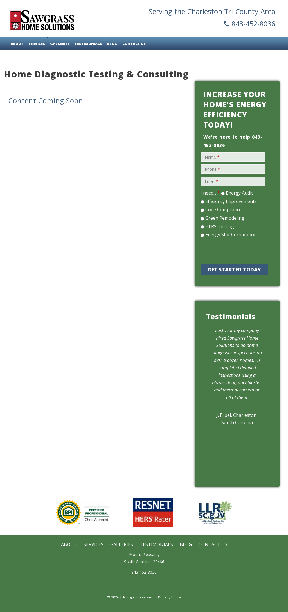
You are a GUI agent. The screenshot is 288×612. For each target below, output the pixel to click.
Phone (212, 169)
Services (36, 43)
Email (211, 181)
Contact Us (134, 43)
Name (212, 157)
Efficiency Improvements (231, 201)
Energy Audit (239, 193)
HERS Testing (219, 226)
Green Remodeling (224, 218)
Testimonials (88, 43)
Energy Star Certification (231, 235)
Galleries (59, 43)
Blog (112, 43)
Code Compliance (223, 209)
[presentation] (240, 250)
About (17, 43)
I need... (210, 193)
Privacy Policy (169, 597)
